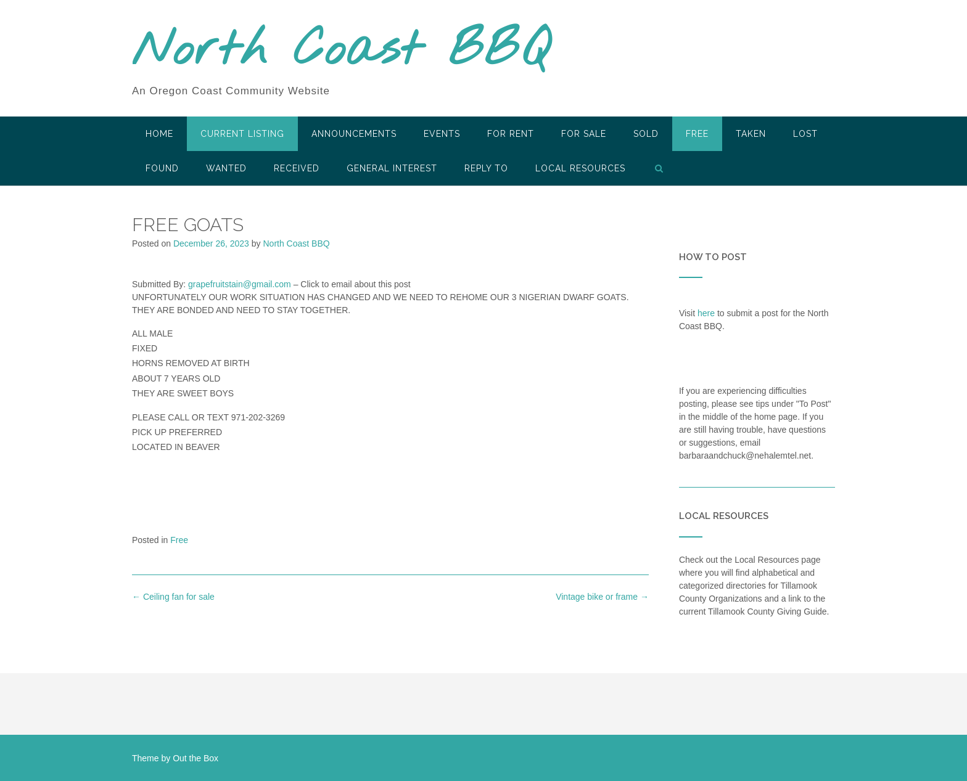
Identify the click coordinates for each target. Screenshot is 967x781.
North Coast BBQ (340, 51)
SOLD (646, 134)
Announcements (354, 134)
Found (162, 168)
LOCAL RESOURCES (580, 168)
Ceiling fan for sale (173, 597)
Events (442, 134)
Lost (805, 134)
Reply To (486, 168)
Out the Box (195, 758)
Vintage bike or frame (602, 597)
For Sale (583, 134)
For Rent (510, 134)
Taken (751, 134)
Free (697, 134)
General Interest (392, 168)
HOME (159, 134)
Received (296, 168)
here (706, 313)
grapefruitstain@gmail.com (239, 284)
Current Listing (242, 134)
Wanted (226, 168)
